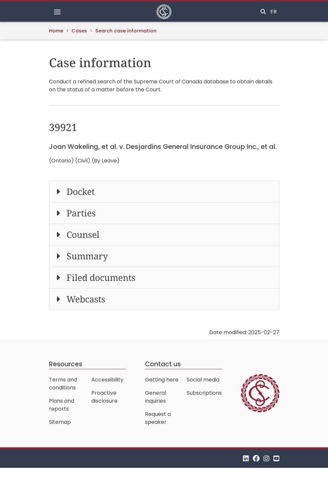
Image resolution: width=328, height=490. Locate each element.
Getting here (161, 379)
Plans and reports (61, 405)
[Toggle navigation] (57, 12)
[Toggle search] (263, 12)
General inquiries (155, 397)
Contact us (163, 364)
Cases (79, 30)
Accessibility (107, 379)
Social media (203, 379)
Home (56, 30)
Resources (65, 364)
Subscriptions (204, 393)
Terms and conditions (63, 383)
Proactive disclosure (104, 397)
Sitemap (60, 422)
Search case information (126, 30)
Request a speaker (158, 418)
